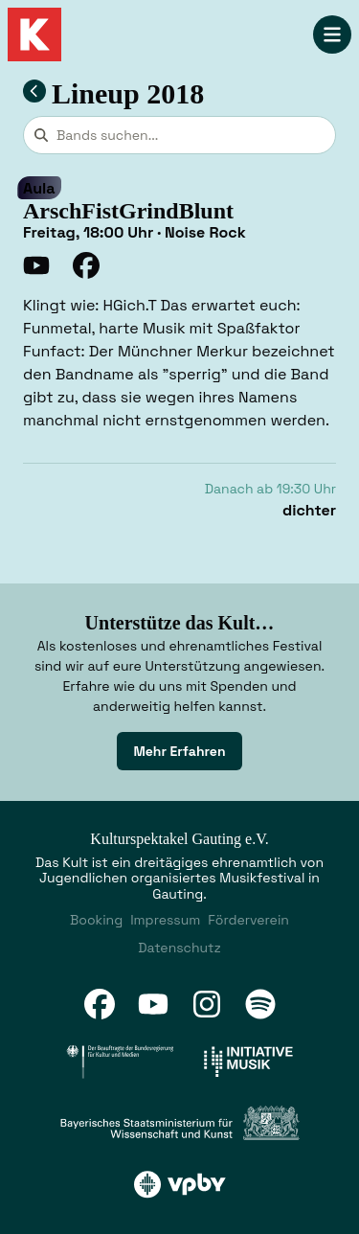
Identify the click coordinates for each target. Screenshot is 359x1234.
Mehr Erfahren (179, 751)
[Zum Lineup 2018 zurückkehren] (34, 91)
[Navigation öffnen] (332, 34)
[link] (179, 751)
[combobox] (179, 135)
